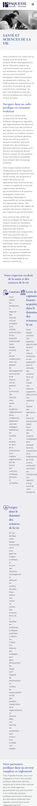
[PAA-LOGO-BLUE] (14, 3)
